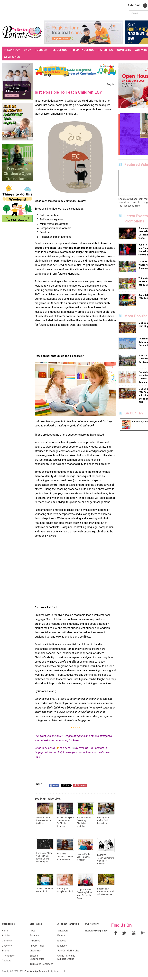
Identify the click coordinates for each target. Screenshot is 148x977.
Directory (7, 945)
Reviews (6, 960)
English (111, 84)
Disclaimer (35, 950)
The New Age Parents (36, 971)
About (33, 930)
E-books (61, 940)
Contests (7, 940)
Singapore (62, 930)
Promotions (8, 955)
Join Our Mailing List (68, 950)
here (75, 740)
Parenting (35, 935)
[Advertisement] (64, 9)
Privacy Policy (37, 945)
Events (5, 950)
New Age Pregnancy (96, 930)
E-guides (62, 945)
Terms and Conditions (41, 964)
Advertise (35, 940)
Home (5, 930)
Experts (61, 935)
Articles (6, 935)
